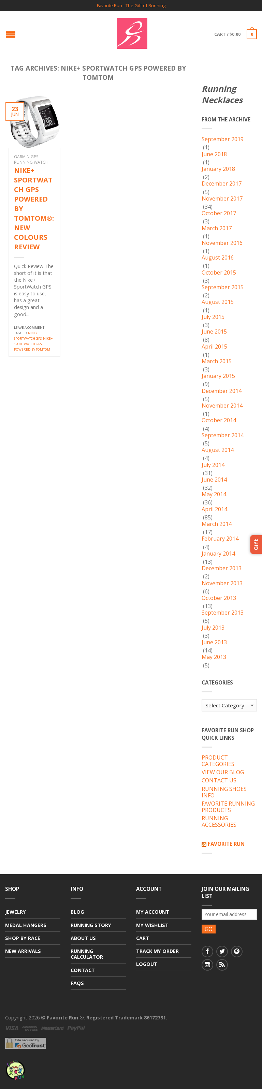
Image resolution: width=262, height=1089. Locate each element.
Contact (83, 970)
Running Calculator (87, 954)
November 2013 (222, 583)
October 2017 (219, 213)
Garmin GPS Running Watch (31, 159)
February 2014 (220, 538)
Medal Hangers (25, 925)
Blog (77, 912)
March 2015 (217, 361)
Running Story (91, 925)
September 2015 (223, 287)
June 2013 (214, 642)
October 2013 (219, 598)
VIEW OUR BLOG (223, 772)
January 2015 (218, 376)
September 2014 (223, 435)
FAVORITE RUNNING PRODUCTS (228, 807)
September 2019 (223, 139)
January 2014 (218, 553)
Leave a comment (29, 327)
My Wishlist (152, 925)
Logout (146, 964)
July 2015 (213, 317)
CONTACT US (219, 780)
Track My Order (157, 951)
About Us (83, 938)
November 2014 (222, 405)
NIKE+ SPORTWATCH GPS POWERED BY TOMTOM (33, 344)
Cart (142, 938)
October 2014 (219, 420)
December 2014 (222, 391)
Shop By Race (22, 938)
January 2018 (218, 169)
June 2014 (214, 479)
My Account (152, 912)
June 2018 (214, 154)
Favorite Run (226, 843)
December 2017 (222, 183)
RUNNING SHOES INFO (224, 792)
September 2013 (223, 612)
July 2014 (213, 465)
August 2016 (218, 257)
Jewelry (15, 912)
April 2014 (214, 509)
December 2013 (222, 568)
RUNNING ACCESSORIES (219, 821)
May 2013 (214, 657)
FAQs (77, 983)
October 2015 (219, 272)
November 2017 (222, 198)
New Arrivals (23, 951)
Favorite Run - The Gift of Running (131, 5)
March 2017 (217, 228)
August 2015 (218, 302)
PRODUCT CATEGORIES (218, 761)
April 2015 (214, 346)
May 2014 (214, 494)
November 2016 (222, 243)
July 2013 (213, 627)
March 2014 (217, 524)
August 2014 (218, 450)
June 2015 (214, 331)
